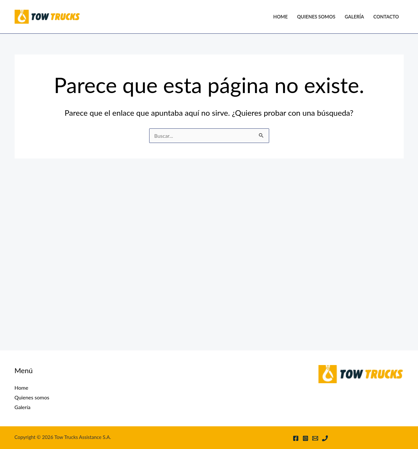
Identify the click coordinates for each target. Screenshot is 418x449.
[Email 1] (315, 438)
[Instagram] (305, 438)
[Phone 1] (325, 438)
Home (280, 16)
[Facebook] (296, 438)
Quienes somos (316, 16)
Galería (354, 16)
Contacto (386, 16)
